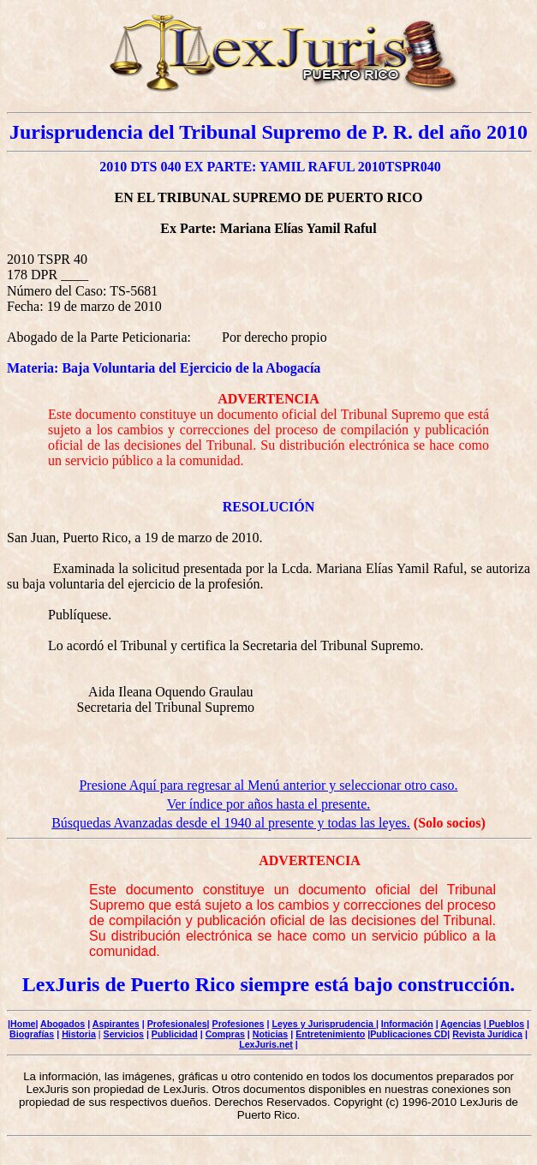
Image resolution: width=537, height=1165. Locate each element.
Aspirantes (116, 1024)
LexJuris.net (266, 1044)
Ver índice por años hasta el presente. (269, 804)
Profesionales (177, 1024)
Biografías (31, 1034)
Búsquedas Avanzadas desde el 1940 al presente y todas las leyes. (230, 823)
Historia (79, 1034)
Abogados (62, 1024)
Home (23, 1024)
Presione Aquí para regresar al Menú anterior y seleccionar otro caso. (268, 785)
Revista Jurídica (487, 1034)
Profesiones (238, 1024)
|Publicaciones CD (407, 1034)
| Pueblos (504, 1024)
